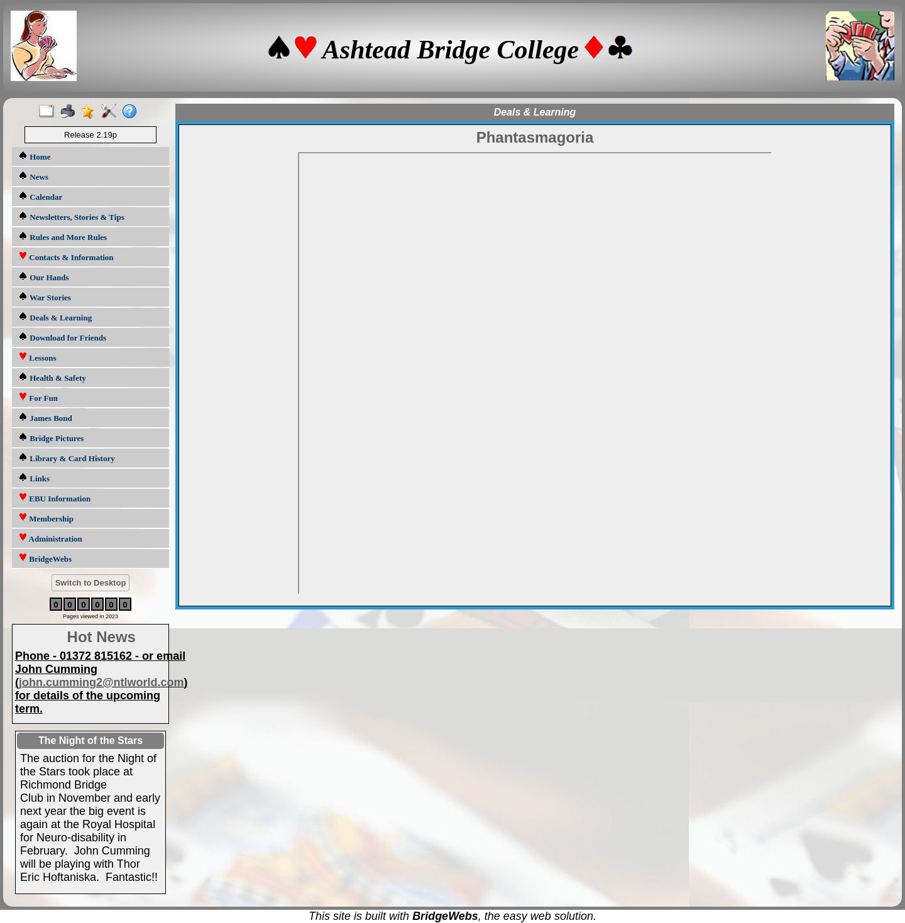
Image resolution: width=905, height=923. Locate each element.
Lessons (37, 357)
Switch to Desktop (90, 582)
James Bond (45, 417)
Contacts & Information (66, 256)
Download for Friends (62, 337)
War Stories (44, 297)
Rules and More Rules (62, 236)
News (33, 176)
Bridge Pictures (51, 437)
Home (34, 156)
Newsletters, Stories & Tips (71, 216)
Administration (50, 538)
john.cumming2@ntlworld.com (101, 682)
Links (34, 477)
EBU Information (54, 498)
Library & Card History (66, 457)
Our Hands (43, 276)
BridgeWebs (45, 558)
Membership (46, 518)
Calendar (40, 196)
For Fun (38, 397)
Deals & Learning (55, 317)
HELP (535, 373)
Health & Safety (52, 377)
